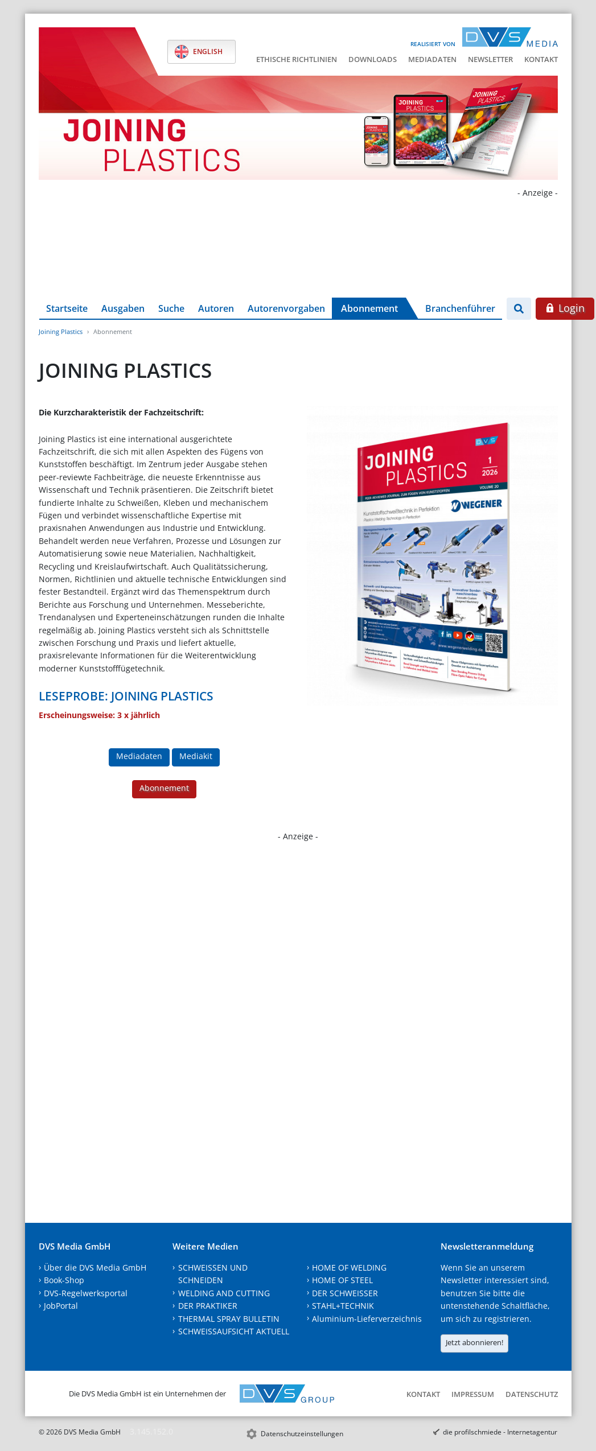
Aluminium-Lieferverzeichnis (367, 1318)
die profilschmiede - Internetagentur (500, 1432)
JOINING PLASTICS (162, 696)
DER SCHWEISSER (345, 1293)
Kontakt (541, 59)
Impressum (472, 1394)
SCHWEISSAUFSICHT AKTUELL (233, 1331)
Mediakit (195, 756)
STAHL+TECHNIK (343, 1305)
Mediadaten (432, 59)
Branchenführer (460, 308)
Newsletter (490, 59)
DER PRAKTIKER (207, 1305)
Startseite (67, 308)
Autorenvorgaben (286, 308)
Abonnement (369, 308)
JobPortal (61, 1305)
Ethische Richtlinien (296, 59)
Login (565, 308)
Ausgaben (123, 308)
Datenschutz (531, 1394)
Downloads (372, 59)
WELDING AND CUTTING (224, 1293)
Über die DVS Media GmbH (95, 1267)
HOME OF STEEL (342, 1280)
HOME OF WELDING (349, 1267)
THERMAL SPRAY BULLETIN (228, 1318)
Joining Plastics (61, 331)
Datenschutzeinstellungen (302, 1433)
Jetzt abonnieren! (474, 1342)
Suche (171, 308)
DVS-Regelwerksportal (86, 1293)
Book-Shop (64, 1280)
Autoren (216, 308)
